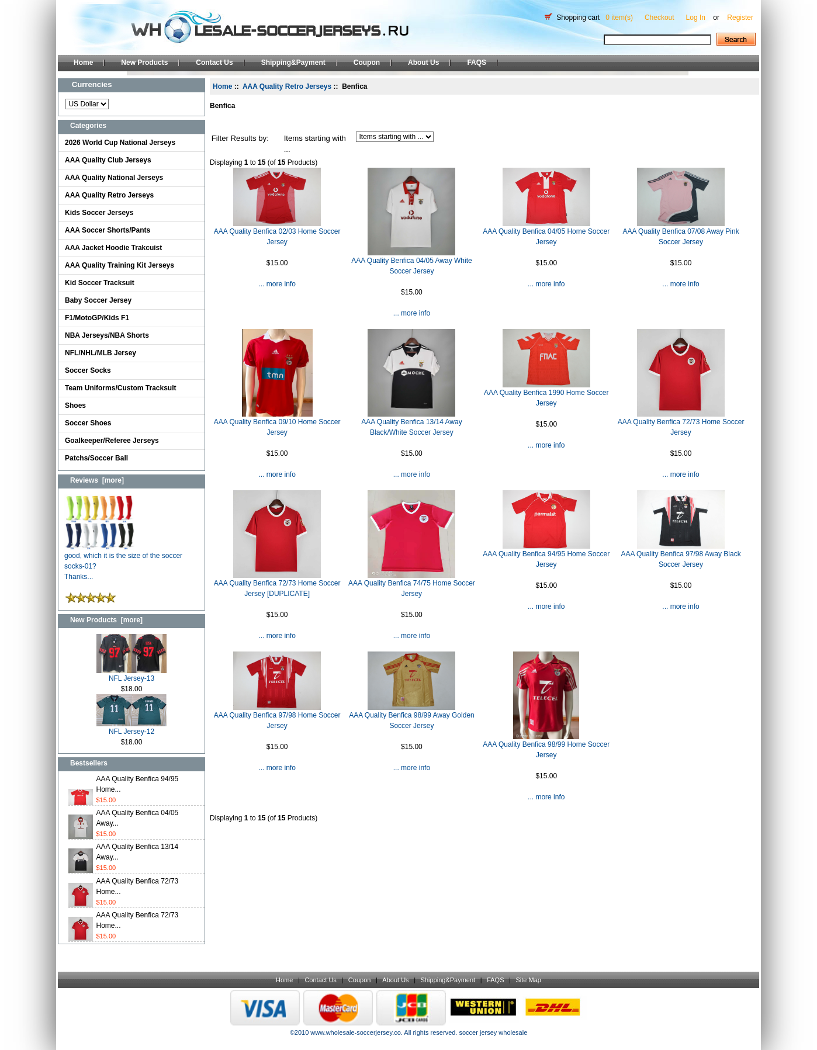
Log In (695, 17)
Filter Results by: (240, 138)
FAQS (476, 62)
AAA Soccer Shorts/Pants (107, 230)
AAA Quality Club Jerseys (108, 160)
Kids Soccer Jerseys (99, 213)
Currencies (92, 84)
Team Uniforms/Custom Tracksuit (120, 388)
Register (740, 17)
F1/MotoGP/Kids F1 (97, 318)
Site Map (528, 979)
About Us (423, 62)
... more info (276, 284)
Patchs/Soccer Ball (96, 458)
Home (83, 62)
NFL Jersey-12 (131, 728)
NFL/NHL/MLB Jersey (100, 353)
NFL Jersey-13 (131, 674)
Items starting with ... (315, 144)
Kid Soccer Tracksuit (99, 283)
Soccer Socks (88, 370)
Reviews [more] (97, 480)
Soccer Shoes (88, 423)
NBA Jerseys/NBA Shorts (107, 335)
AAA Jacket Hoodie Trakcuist (113, 248)
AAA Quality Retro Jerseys (109, 195)
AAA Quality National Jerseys (114, 178)
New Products (144, 62)
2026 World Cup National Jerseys (120, 142)
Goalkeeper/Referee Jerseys (112, 440)
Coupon (367, 62)
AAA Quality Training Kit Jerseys (119, 265)
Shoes (75, 405)
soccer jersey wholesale (493, 1032)
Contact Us (214, 62)
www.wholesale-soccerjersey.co (355, 1032)
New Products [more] (106, 620)
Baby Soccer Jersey (98, 300)
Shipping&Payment (293, 62)
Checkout (659, 17)
